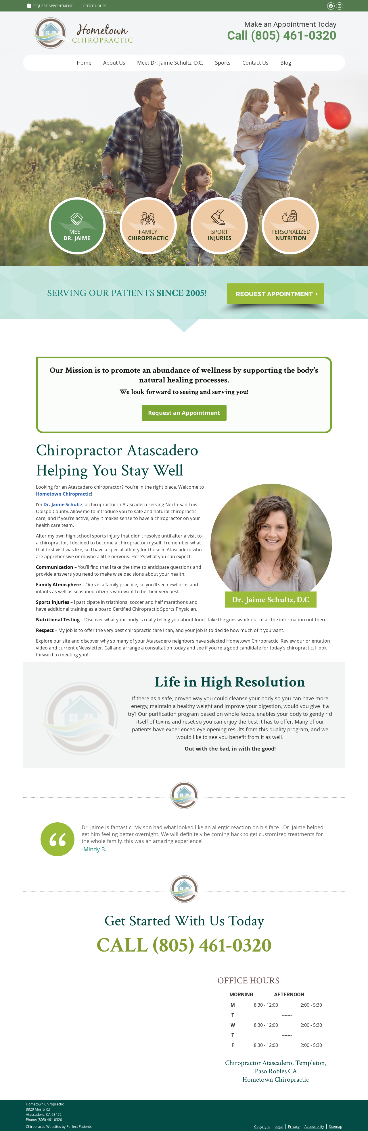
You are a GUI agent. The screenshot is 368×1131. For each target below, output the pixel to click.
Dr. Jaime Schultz (63, 504)
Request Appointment (50, 5)
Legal (279, 1126)
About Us (114, 62)
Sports (223, 62)
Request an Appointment (184, 413)
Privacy (294, 1126)
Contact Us (255, 62)
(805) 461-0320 (50, 1119)
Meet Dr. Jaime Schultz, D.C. (170, 62)
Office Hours (95, 5)
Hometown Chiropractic (63, 494)
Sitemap (335, 1126)
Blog (285, 62)
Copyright (262, 1126)
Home (84, 62)
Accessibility (314, 1126)
